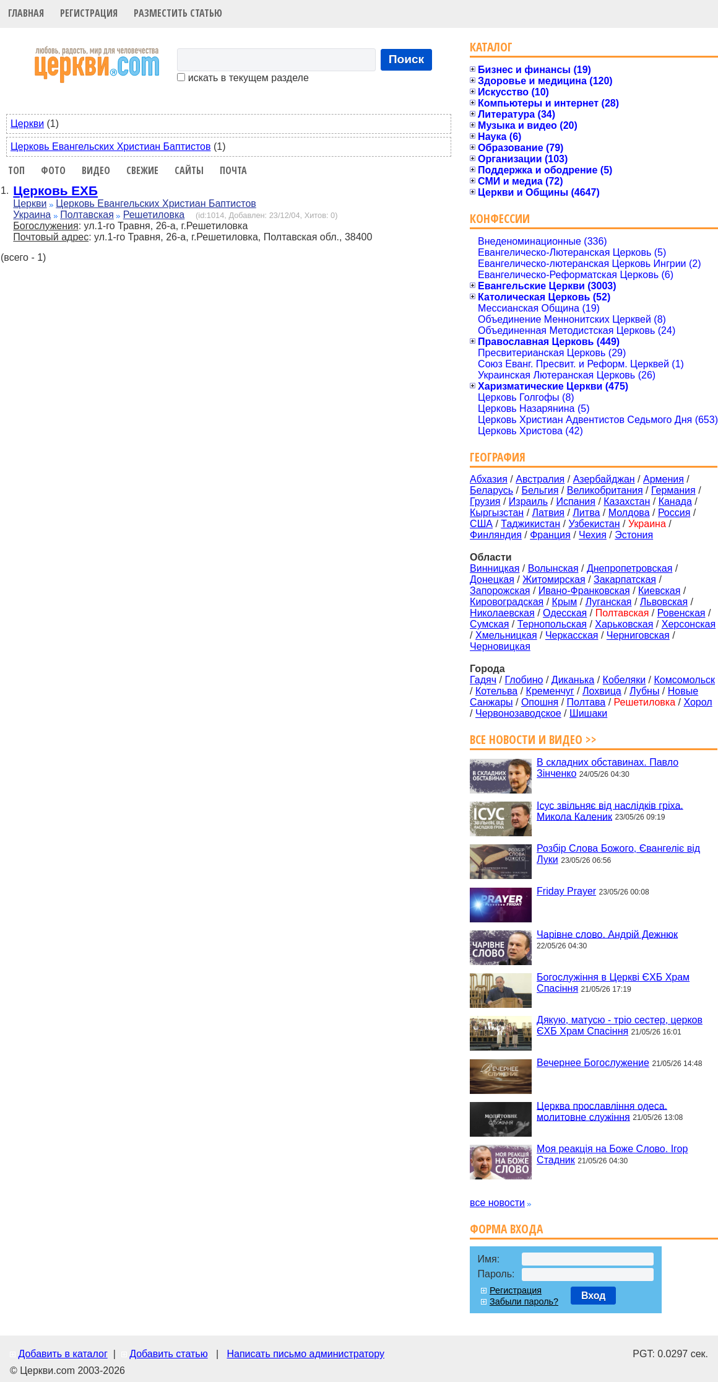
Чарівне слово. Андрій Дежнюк (607, 934)
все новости (497, 1202)
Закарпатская (625, 579)
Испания (575, 501)
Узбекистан (594, 523)
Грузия (485, 501)
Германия (673, 490)
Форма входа (506, 1228)
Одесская (565, 613)
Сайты (189, 170)
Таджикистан (530, 523)
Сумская (489, 624)
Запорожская (500, 590)
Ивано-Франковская (584, 590)
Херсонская (689, 624)
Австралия (540, 479)
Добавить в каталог (62, 1354)
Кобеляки (624, 680)
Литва (586, 512)
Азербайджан (604, 479)
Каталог (491, 46)
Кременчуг (550, 691)
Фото (53, 170)
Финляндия (496, 535)
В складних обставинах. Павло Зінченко (607, 768)
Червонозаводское (518, 713)
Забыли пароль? (524, 1301)
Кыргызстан (497, 512)
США (481, 523)
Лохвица (601, 691)
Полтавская (87, 214)
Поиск (407, 59)
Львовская (664, 602)
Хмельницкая (506, 635)
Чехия (593, 535)
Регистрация (89, 13)
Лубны (644, 691)
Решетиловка (154, 214)
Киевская (659, 590)
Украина (32, 214)
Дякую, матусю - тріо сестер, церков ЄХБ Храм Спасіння (620, 1025)
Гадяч (483, 680)
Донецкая (492, 579)
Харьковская (624, 624)
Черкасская (572, 635)
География (498, 456)
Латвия (548, 512)
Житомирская (554, 579)
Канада (675, 501)
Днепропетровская (629, 568)
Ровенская (681, 613)
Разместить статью (178, 13)
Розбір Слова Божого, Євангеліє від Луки (618, 854)
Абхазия (489, 479)
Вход (593, 1295)
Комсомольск (684, 680)
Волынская (553, 568)
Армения (663, 479)
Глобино (523, 680)
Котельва (496, 691)
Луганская (609, 602)
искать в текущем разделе (242, 77)
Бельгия (539, 490)
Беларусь (491, 490)
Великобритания (605, 490)
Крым (564, 602)
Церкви (27, 123)
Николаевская (502, 613)
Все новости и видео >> (533, 739)
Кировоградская (506, 602)
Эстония (634, 535)
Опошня (539, 702)
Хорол (697, 702)
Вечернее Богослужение (593, 1062)
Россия (674, 512)
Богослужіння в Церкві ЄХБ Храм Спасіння (613, 983)
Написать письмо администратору (305, 1354)
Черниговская (638, 635)
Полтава (586, 702)
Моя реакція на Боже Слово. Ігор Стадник (612, 1154)
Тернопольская (552, 624)
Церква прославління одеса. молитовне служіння (602, 1111)
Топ (16, 170)
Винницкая (494, 568)
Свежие (142, 170)
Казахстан (626, 501)
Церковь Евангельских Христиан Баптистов (110, 146)
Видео (96, 170)
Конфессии (500, 218)
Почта (233, 170)
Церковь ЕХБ (55, 190)
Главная (26, 13)
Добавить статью (168, 1354)
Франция (550, 535)
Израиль (528, 501)
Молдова (629, 512)
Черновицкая (500, 646)
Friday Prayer (566, 891)
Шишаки (588, 713)
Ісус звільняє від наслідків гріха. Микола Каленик (610, 810)
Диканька (572, 680)
